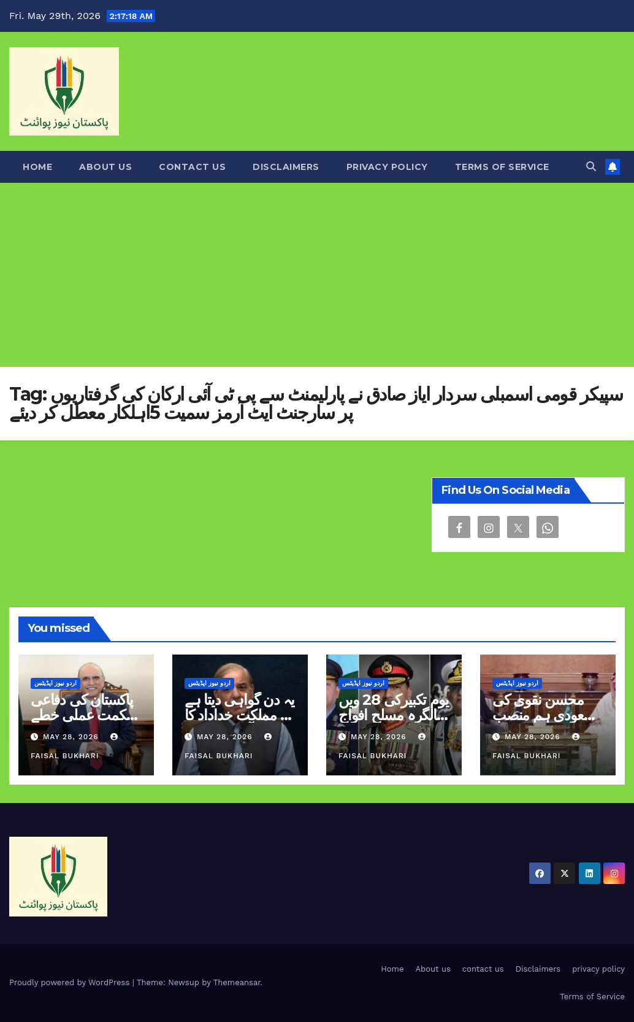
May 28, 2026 (72, 736)
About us (105, 166)
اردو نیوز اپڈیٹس (55, 683)
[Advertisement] (317, 275)
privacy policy (387, 166)
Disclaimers (286, 166)
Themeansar (237, 982)
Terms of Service (502, 166)
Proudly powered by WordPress (70, 982)
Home (37, 166)
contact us (192, 166)
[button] (591, 166)
